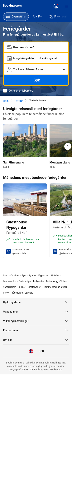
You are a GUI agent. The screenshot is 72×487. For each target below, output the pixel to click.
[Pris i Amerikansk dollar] (41, 351)
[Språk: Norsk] (31, 351)
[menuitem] (16, 16)
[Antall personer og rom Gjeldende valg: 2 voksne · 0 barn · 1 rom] (36, 69)
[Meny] (66, 6)
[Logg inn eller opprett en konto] (55, 6)
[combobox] (39, 47)
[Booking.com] (12, 5)
